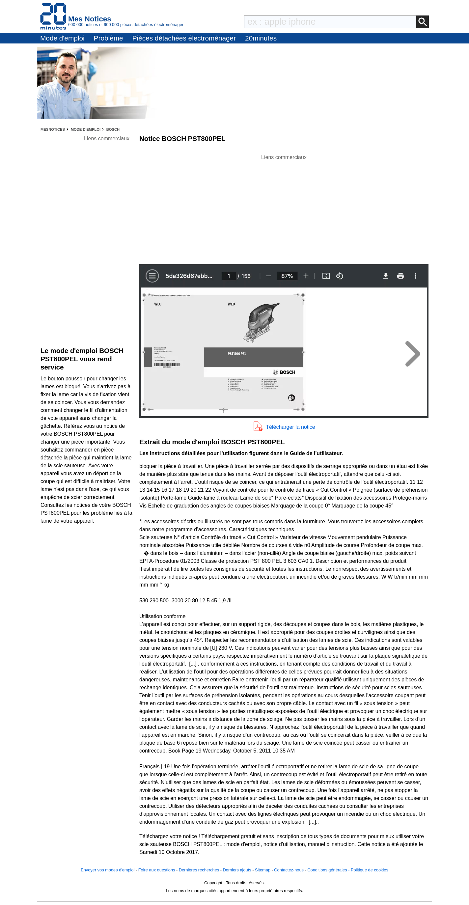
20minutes (261, 38)
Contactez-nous (289, 869)
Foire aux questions (156, 869)
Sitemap (262, 869)
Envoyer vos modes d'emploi (107, 869)
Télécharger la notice (290, 427)
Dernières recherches (199, 869)
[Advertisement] (284, 207)
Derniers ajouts (237, 869)
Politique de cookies (369, 869)
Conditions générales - (329, 869)
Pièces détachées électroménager (184, 38)
